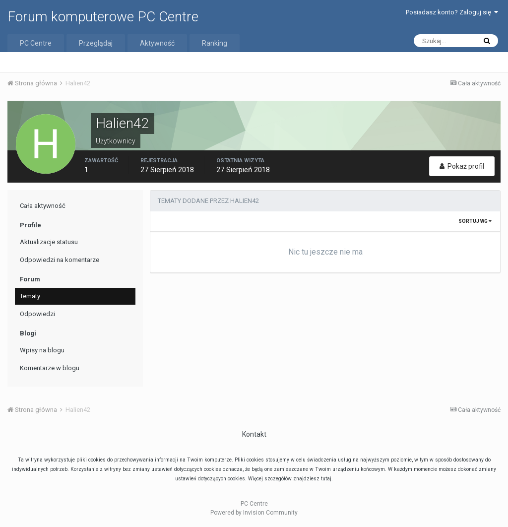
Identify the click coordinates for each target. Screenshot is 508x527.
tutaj (326, 478)
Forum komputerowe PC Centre (102, 16)
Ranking (214, 43)
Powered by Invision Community (254, 512)
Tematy (30, 296)
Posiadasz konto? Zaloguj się (452, 12)
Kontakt (254, 434)
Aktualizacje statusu (49, 242)
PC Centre (36, 43)
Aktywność (157, 43)
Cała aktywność (42, 205)
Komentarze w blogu (49, 368)
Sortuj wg (475, 221)
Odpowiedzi (37, 314)
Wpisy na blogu (42, 350)
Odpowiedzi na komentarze (59, 260)
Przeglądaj (96, 43)
